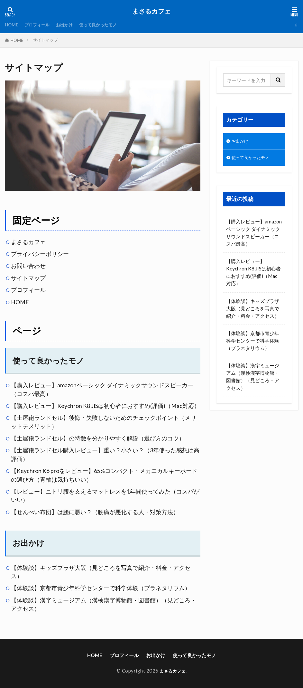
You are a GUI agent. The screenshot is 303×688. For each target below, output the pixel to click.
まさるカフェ (151, 11)
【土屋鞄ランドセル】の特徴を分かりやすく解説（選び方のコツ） (98, 438)
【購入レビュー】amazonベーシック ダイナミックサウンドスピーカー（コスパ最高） (254, 235)
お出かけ (71, 25)
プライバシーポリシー (40, 253)
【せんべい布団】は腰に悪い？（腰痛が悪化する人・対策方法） (95, 512)
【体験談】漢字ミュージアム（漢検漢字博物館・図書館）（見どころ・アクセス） (252, 379)
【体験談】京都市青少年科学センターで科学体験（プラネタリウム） (100, 588)
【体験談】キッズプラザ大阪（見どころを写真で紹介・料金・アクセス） (252, 310)
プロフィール (40, 25)
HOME (12, 25)
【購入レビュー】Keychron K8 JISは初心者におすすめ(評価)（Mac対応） (105, 405)
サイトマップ (45, 39)
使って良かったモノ (109, 25)
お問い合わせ (28, 265)
